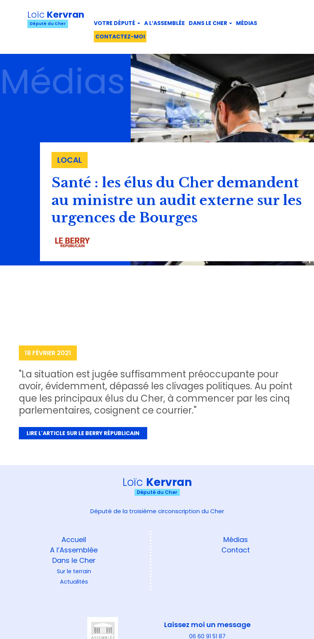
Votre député (117, 23)
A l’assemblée (164, 23)
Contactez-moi (120, 36)
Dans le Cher (210, 23)
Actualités (74, 582)
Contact (235, 550)
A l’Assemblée (74, 550)
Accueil (73, 539)
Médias (246, 23)
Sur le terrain (74, 571)
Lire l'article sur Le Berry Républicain (83, 433)
